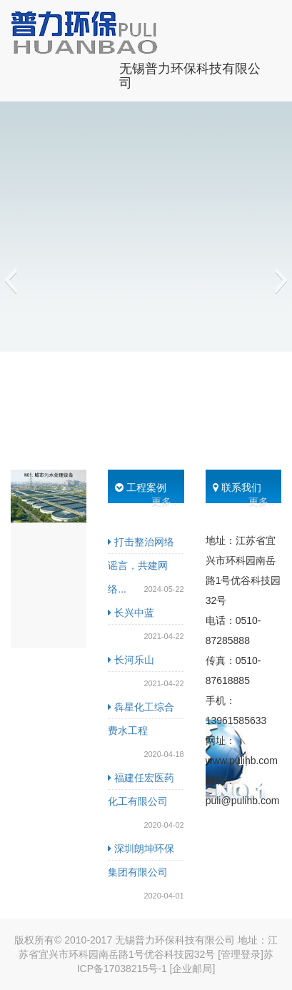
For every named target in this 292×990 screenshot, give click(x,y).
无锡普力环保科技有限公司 (190, 73)
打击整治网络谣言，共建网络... (141, 565)
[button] (10, 280)
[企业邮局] (193, 968)
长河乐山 (131, 659)
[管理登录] (240, 954)
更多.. (164, 502)
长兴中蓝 (131, 612)
